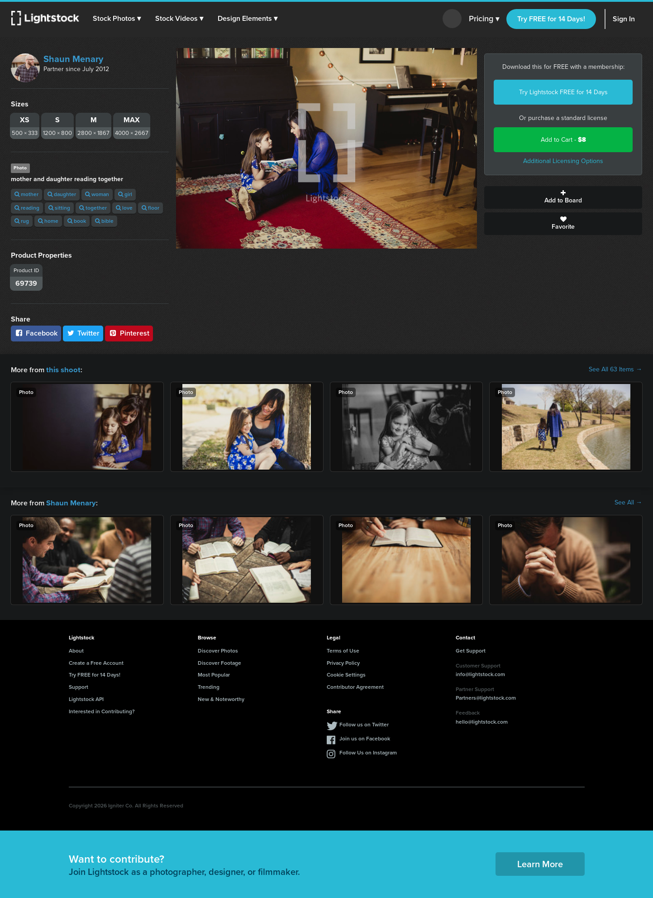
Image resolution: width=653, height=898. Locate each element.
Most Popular (214, 674)
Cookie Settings (346, 674)
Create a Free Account (96, 662)
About (76, 650)
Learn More (540, 863)
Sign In (624, 19)
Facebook (35, 333)
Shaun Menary (73, 59)
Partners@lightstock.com (486, 697)
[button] (117, 18)
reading (26, 208)
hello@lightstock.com (482, 721)
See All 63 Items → (615, 369)
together (93, 208)
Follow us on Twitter (364, 724)
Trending (208, 686)
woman (97, 194)
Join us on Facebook (364, 738)
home (48, 221)
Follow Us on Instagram (368, 752)
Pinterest (129, 333)
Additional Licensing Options (563, 161)
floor (150, 208)
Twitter (83, 333)
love (124, 208)
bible (104, 221)
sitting (59, 208)
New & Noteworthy (221, 698)
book (76, 221)
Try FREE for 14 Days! (551, 19)
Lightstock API (86, 698)
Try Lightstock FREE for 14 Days (563, 92)
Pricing (484, 19)
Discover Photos (218, 650)
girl (125, 194)
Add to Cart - (563, 139)
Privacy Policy (343, 662)
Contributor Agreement (355, 686)
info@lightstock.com (480, 673)
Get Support (471, 650)
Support (78, 686)
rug (21, 221)
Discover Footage (219, 662)
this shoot (62, 369)
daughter (62, 194)
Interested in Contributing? (102, 710)
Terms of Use (343, 650)
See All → (628, 502)
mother (26, 194)
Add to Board (563, 197)
